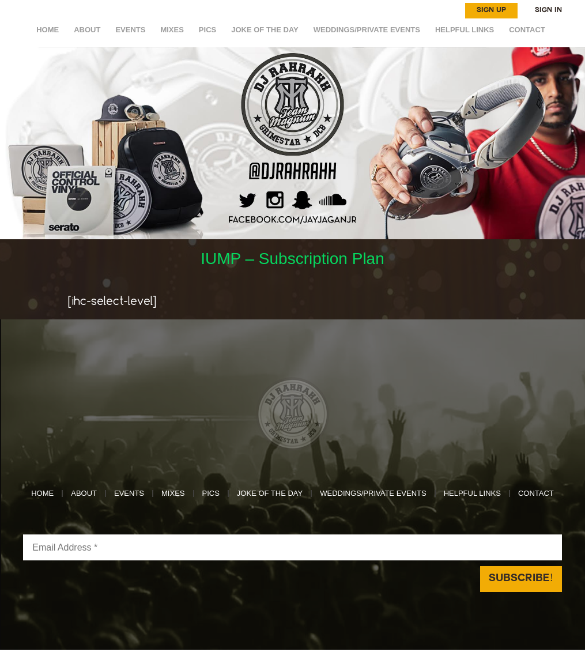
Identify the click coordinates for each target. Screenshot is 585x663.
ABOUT (87, 29)
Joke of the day (265, 29)
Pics (207, 29)
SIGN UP (491, 10)
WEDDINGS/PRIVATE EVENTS (367, 29)
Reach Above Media (377, 656)
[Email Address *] (292, 547)
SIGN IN (548, 10)
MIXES (171, 29)
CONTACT (527, 29)
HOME (47, 29)
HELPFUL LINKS (464, 29)
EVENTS (130, 29)
